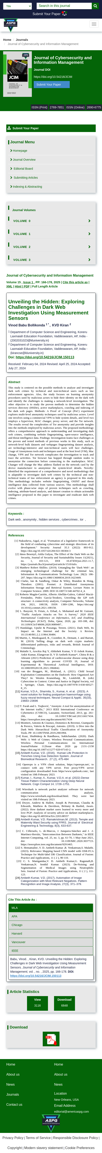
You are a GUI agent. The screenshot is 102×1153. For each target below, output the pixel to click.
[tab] (51, 221)
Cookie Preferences (80, 1148)
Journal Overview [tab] (23, 159)
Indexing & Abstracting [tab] (26, 186)
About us (12, 1074)
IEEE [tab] (15, 950)
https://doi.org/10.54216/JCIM (53, 76)
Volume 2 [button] (22, 247)
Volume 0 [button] (22, 221)
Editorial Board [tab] (21, 168)
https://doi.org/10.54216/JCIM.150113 (45, 357)
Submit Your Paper (47, 14)
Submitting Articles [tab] (24, 177)
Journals (22, 39)
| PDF (26, 286)
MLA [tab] (15, 907)
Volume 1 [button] (22, 234)
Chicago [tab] (17, 925)
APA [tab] (14, 916)
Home (7, 39)
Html (18, 286)
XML (9, 286)
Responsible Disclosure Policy (75, 1138)
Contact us (14, 1104)
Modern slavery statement (43, 1148)
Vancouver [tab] (19, 942)
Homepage (18, 150)
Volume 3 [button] (22, 260)
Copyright (15, 1148)
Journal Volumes (24, 210)
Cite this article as (75, 282)
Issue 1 (28, 282)
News (10, 1084)
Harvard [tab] (17, 933)
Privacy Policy (13, 1138)
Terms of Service (38, 1138)
